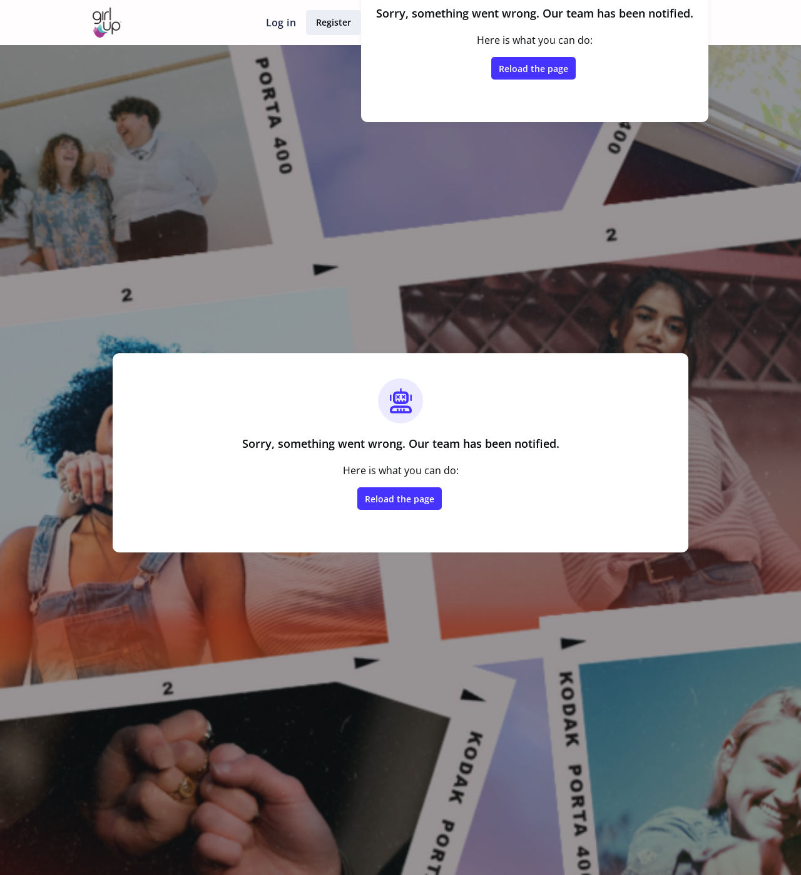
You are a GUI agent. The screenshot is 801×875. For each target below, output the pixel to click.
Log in (281, 22)
